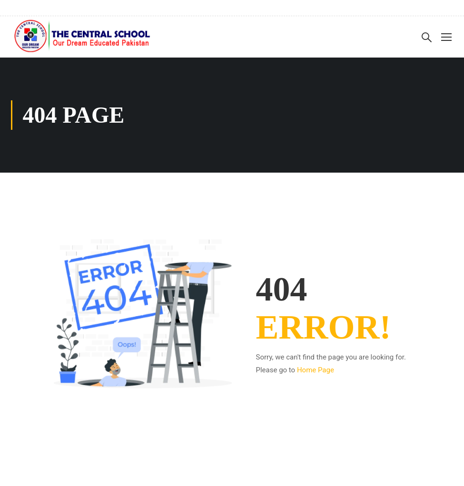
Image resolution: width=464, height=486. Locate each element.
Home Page (315, 370)
